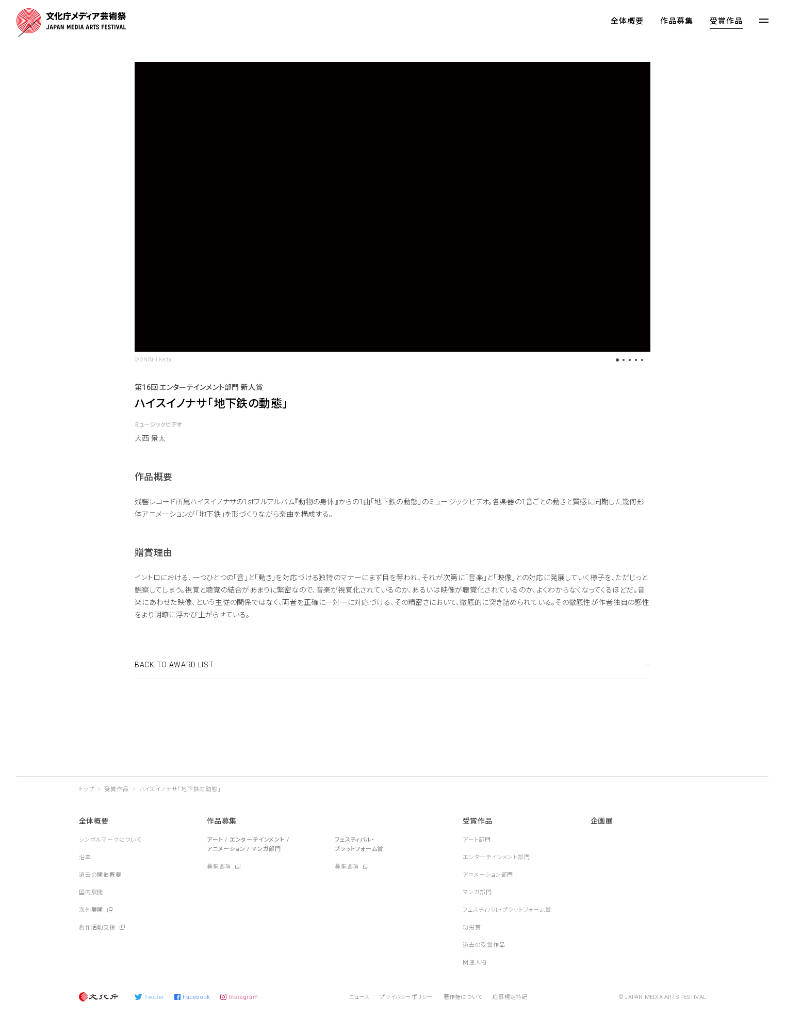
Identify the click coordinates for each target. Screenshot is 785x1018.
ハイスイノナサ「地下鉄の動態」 (180, 789)
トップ (86, 789)
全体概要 (627, 21)
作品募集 (676, 21)
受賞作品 (726, 21)
